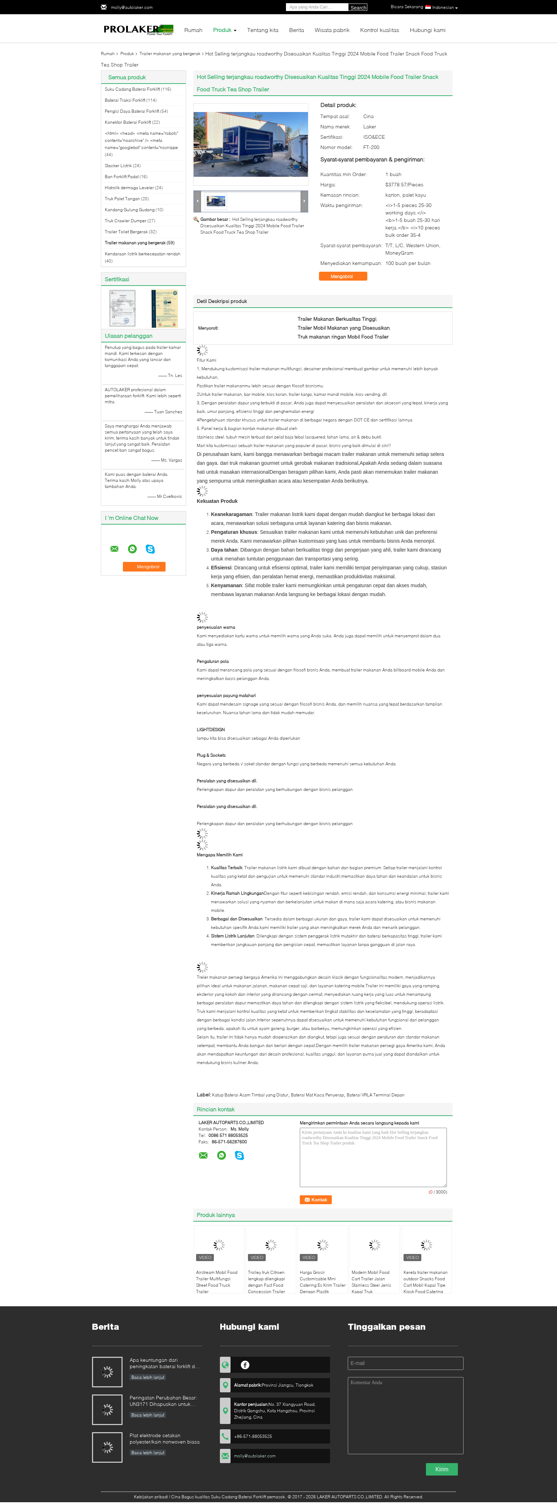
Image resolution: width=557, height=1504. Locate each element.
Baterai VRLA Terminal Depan (376, 1095)
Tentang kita (262, 29)
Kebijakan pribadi (151, 1496)
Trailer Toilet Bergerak (126, 231)
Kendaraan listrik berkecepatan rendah (142, 253)
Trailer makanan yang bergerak (170, 53)
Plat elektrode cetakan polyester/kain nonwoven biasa (165, 1438)
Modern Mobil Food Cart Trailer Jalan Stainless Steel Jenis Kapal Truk (371, 1282)
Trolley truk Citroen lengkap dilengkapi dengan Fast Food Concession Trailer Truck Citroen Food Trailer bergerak (266, 1288)
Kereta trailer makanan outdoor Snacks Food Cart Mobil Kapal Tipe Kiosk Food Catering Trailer (426, 1285)
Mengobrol (347, 276)
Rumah (193, 29)
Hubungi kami (428, 29)
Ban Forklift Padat (122, 176)
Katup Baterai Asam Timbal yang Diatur (250, 1095)
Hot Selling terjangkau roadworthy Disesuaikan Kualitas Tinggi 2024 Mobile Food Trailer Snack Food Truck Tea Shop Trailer (252, 226)
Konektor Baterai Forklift (128, 122)
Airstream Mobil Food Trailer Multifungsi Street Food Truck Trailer (216, 1282)
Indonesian (445, 7)
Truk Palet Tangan (122, 198)
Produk (222, 29)
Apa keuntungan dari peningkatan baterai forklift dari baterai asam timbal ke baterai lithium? (165, 1364)
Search (358, 8)
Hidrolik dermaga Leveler (129, 187)
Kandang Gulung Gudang (130, 209)
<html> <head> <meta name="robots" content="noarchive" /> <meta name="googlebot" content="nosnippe (141, 140)
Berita (296, 29)
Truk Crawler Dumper (125, 220)
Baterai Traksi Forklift (125, 100)
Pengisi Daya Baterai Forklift (132, 111)
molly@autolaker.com (132, 7)
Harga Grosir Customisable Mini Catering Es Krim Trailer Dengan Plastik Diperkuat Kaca (323, 1285)
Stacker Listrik (118, 165)
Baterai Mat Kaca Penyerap (317, 1095)
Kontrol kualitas (379, 29)
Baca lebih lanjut (147, 1377)
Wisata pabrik (332, 29)
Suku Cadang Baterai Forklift (132, 89)
